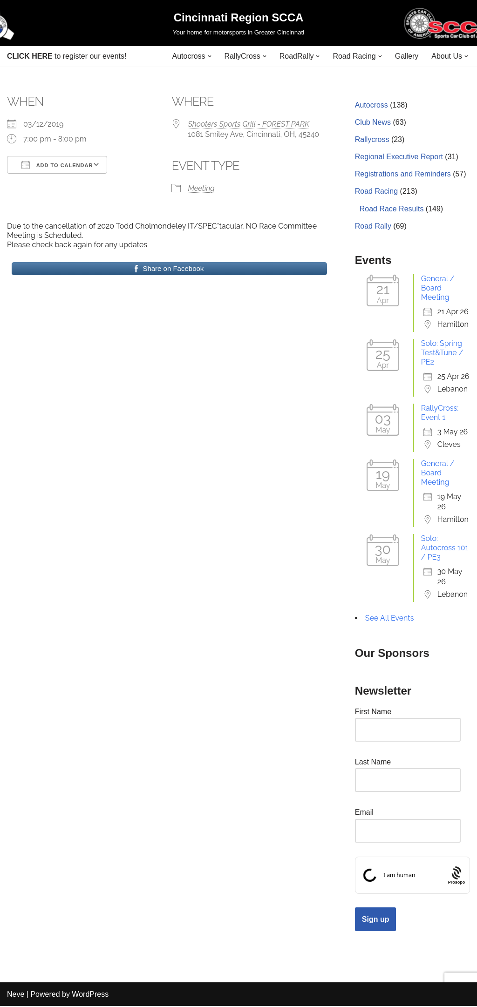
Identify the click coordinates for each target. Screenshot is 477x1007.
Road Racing (376, 192)
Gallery (407, 56)
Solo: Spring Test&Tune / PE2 (442, 353)
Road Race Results (392, 209)
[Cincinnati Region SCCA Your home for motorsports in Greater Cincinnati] (239, 23)
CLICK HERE (30, 56)
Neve (15, 995)
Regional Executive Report (399, 157)
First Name (373, 712)
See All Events (389, 618)
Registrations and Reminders (403, 174)
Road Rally (373, 226)
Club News (373, 122)
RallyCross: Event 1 (439, 413)
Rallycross (372, 139)
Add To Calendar (57, 165)
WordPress (90, 995)
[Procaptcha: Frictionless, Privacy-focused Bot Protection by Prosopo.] (456, 876)
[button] (209, 56)
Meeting (201, 188)
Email (364, 813)
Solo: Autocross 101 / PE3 (445, 548)
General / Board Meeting (437, 288)
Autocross (371, 105)
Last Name (373, 762)
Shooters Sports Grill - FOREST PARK (248, 124)
